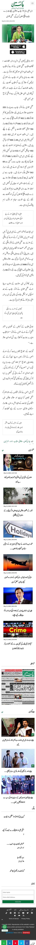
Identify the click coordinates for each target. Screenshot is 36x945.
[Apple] (14, 915)
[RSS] (22, 915)
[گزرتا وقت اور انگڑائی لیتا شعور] (30, 874)
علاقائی (20, 441)
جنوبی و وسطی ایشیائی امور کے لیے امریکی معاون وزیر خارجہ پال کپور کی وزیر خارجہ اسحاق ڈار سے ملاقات (13, 218)
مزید (3, 450)
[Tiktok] (5, 913)
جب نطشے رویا (20, 857)
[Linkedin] (14, 913)
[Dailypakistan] (15, 5)
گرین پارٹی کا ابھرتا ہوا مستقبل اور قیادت (14, 817)
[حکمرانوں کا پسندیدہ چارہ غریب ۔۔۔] (30, 847)
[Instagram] (18, 913)
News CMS (17, 932)
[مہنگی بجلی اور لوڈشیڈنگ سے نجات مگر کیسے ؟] (30, 833)
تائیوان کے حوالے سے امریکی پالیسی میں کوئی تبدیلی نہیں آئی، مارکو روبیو (14, 313)
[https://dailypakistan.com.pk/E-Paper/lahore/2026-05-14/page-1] (18, 687)
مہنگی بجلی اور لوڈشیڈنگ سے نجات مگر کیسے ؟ (13, 832)
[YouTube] (22, 913)
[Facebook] (31, 913)
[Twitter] (26, 913)
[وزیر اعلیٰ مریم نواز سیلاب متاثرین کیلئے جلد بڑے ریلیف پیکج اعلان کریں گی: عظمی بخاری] (27, 942)
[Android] (18, 915)
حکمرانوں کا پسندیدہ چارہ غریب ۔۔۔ (15, 844)
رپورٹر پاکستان (27, 441)
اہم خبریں (6, 441)
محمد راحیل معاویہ (20, 847)
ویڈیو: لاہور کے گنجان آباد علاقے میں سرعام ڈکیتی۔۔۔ (18, 771)
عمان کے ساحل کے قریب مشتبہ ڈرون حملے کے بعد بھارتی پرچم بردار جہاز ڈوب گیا (14, 427)
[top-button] (2, 919)
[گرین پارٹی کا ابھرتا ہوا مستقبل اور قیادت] (30, 820)
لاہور (11, 441)
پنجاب (15, 441)
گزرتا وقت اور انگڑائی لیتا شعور (17, 871)
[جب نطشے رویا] (30, 860)
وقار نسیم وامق (21, 861)
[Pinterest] (9, 913)
